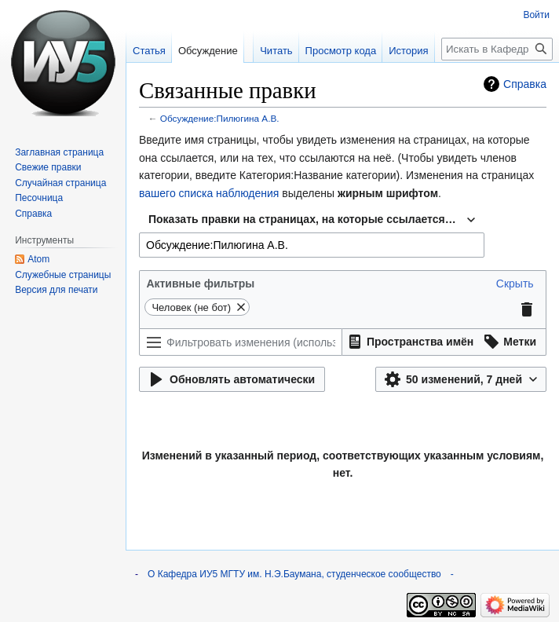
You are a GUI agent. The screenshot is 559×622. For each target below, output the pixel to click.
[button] (515, 283)
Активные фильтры (200, 283)
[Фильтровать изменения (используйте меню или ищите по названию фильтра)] (240, 342)
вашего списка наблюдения (209, 193)
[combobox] (311, 219)
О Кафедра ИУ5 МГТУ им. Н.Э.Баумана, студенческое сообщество (294, 574)
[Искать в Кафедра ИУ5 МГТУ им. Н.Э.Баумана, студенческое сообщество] (497, 49)
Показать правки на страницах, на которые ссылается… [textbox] (302, 219)
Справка (524, 84)
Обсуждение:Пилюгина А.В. (220, 118)
